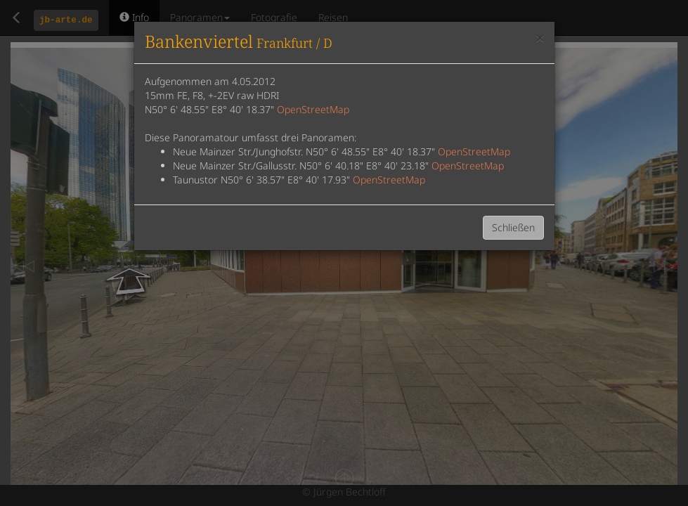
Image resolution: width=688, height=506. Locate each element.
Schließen (513, 227)
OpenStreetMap (313, 109)
